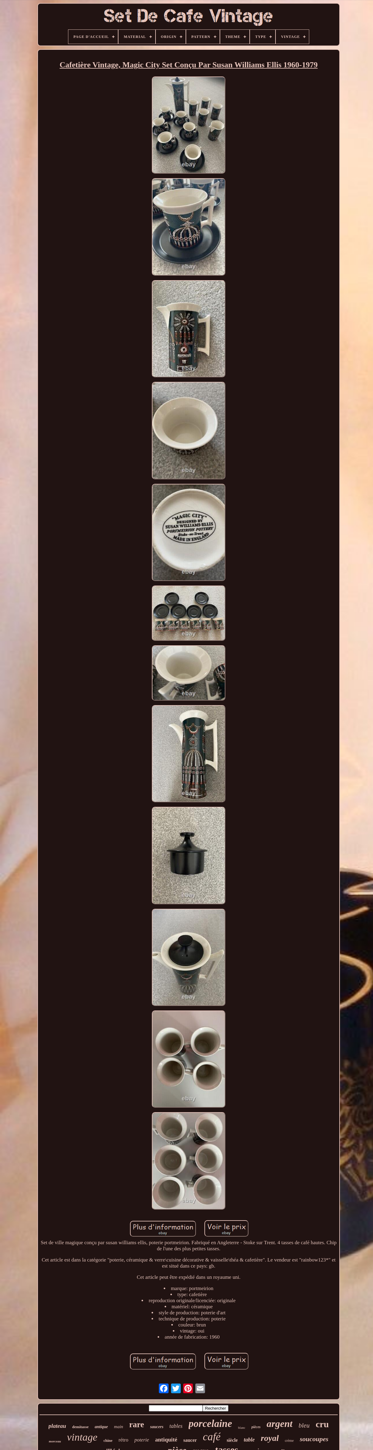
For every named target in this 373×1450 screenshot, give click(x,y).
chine (108, 1440)
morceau (55, 1441)
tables (176, 1426)
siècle (232, 1440)
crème (289, 1440)
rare (136, 1424)
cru (322, 1424)
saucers (156, 1427)
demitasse (80, 1427)
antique (101, 1427)
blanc (241, 1427)
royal (270, 1438)
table (249, 1440)
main (118, 1426)
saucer (190, 1440)
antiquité (166, 1439)
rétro (123, 1440)
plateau (57, 1426)
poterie (141, 1440)
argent (280, 1423)
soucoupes (314, 1439)
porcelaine (210, 1423)
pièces (256, 1427)
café (212, 1437)
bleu (304, 1425)
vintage (82, 1437)
